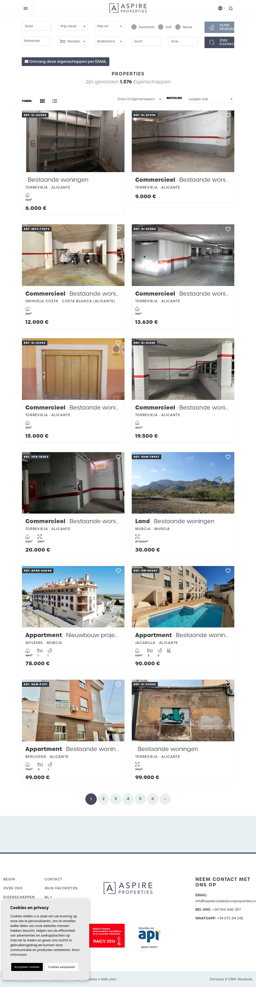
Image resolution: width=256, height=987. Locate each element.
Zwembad (142, 27)
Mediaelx (245, 979)
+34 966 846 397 (226, 909)
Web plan (108, 979)
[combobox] (36, 26)
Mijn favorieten (61, 888)
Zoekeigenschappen (227, 42)
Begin (9, 879)
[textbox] (36, 26)
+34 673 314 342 (230, 918)
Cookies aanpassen (61, 967)
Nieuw (183, 27)
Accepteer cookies (27, 967)
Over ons (13, 888)
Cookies (90, 979)
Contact (54, 879)
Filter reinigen (227, 27)
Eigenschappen (19, 897)
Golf (165, 27)
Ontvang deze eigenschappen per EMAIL (65, 61)
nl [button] (47, 897)
